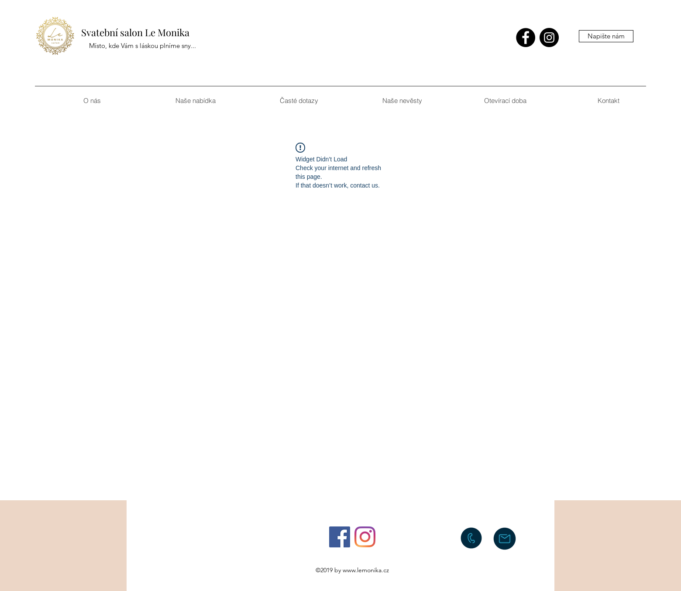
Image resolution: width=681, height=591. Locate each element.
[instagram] (549, 37)
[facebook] (525, 37)
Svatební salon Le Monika (135, 32)
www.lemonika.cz (366, 570)
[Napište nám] (606, 36)
